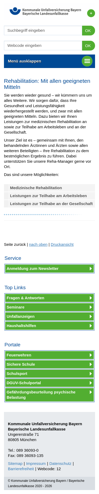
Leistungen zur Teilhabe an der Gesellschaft (51, 203)
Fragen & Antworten (25, 298)
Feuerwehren (19, 355)
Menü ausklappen (50, 61)
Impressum (36, 463)
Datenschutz (60, 463)
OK (88, 30)
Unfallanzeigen (21, 316)
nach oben (38, 244)
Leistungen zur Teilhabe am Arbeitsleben (48, 195)
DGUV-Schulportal (24, 382)
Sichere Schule (21, 364)
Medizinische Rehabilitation (36, 187)
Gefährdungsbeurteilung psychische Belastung (41, 395)
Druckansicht (62, 244)
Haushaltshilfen (21, 325)
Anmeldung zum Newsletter (33, 268)
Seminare (16, 307)
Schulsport (17, 373)
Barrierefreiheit (21, 468)
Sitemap (15, 463)
